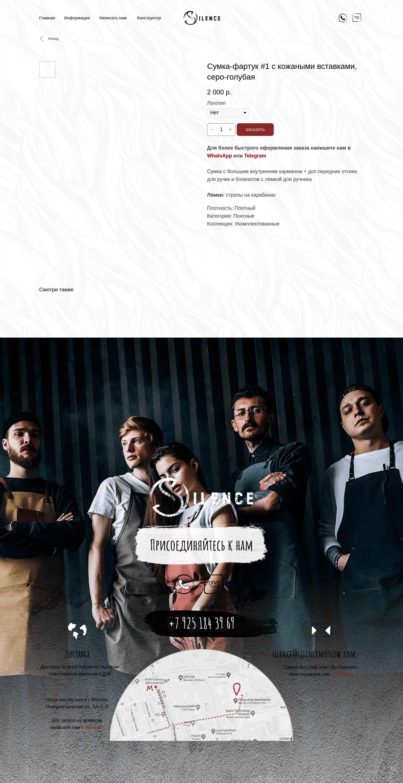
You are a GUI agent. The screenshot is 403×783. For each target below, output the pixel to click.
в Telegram (342, 674)
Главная (47, 17)
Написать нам (112, 17)
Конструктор (149, 17)
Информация (77, 17)
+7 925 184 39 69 (201, 623)
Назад (53, 38)
